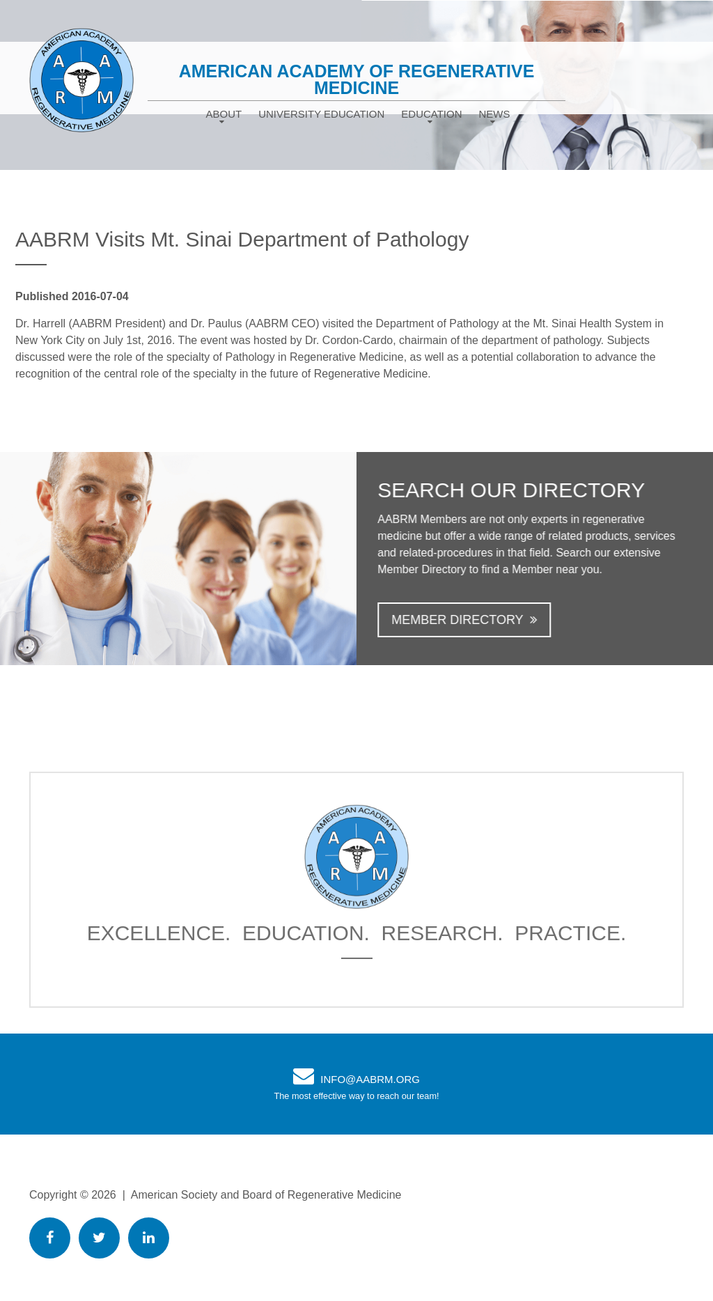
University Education (321, 114)
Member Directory (478, 620)
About (223, 114)
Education (431, 114)
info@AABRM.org (370, 1079)
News (494, 114)
